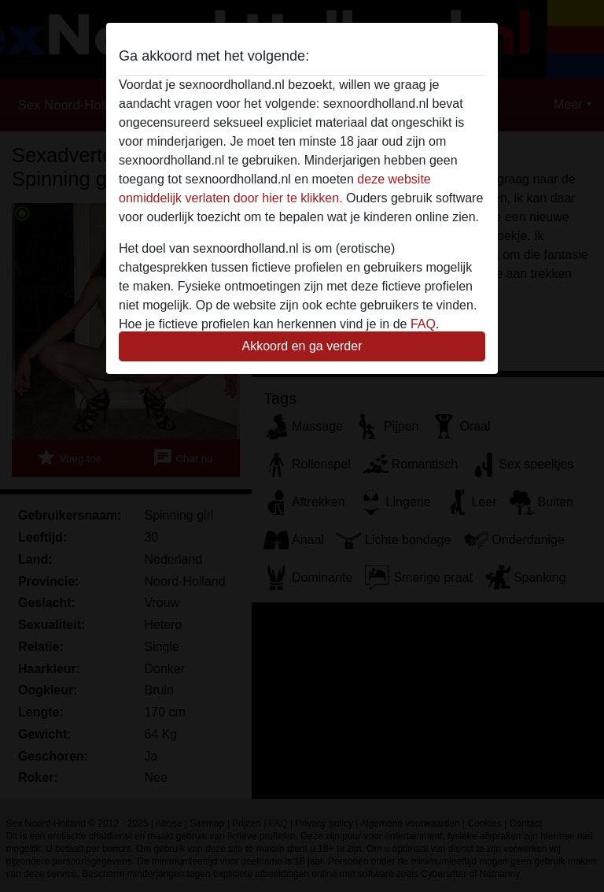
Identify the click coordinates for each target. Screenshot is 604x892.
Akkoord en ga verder (302, 346)
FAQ (423, 324)
